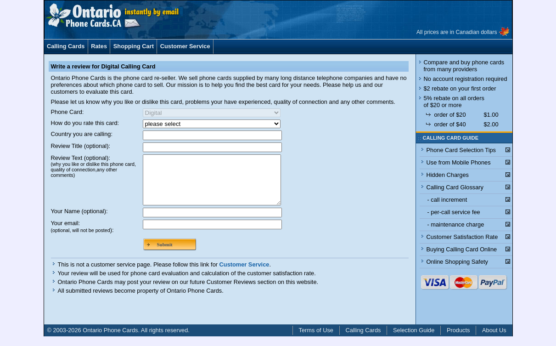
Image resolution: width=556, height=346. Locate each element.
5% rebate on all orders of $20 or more (454, 101)
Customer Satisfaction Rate (462, 236)
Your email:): (82, 236)
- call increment (447, 199)
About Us (494, 339)
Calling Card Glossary (455, 187)
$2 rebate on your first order (460, 88)
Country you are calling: (81, 133)
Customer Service (185, 46)
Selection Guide (413, 339)
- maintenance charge (455, 224)
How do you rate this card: (85, 122)
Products (458, 339)
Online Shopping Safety (457, 261)
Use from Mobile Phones (459, 162)
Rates (99, 46)
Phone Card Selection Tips (461, 150)
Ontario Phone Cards (110, 339)
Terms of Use (316, 339)
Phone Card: (67, 111)
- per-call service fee (453, 212)
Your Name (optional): (79, 220)
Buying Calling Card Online (462, 249)
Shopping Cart (133, 46)
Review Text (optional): (93, 166)
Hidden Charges (448, 174)
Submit (165, 254)
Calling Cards (66, 46)
